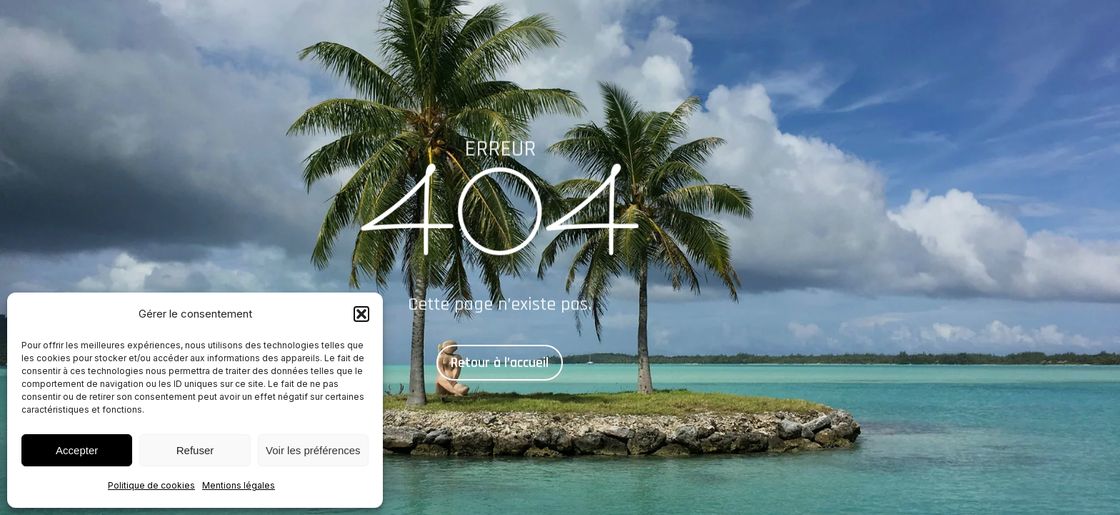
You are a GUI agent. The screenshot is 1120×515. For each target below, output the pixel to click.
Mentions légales (238, 485)
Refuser (195, 450)
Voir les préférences (313, 450)
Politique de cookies (151, 485)
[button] (361, 314)
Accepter (77, 450)
